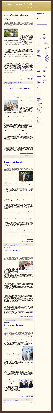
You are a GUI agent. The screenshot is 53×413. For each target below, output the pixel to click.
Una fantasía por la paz (12, 250)
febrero (46, 67)
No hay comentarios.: (20, 82)
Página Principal (19, 402)
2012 (45, 71)
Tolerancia (38, 121)
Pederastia (38, 105)
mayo (46, 63)
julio (45, 49)
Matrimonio (38, 88)
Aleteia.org (27, 271)
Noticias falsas (38, 98)
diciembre (46, 43)
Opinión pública (10, 83)
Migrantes (38, 89)
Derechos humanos (39, 56)
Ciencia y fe (38, 50)
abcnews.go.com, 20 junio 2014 (22, 68)
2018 (45, 37)
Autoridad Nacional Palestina (10, 287)
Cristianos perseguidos (38, 52)
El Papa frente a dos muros (13, 325)
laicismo (38, 81)
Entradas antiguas (31, 402)
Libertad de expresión (38, 85)
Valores (37, 124)
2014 (45, 42)
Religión (13, 83)
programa (7, 295)
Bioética (38, 49)
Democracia (38, 54)
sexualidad (38, 113)
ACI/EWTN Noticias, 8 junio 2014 (25, 44)
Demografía (38, 55)
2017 (45, 38)
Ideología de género (39, 76)
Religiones (12, 400)
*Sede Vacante (38, 41)
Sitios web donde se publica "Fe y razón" (42, 24)
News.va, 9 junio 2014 (20, 225)
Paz (10, 245)
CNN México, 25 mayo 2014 (15, 277)
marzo (46, 66)
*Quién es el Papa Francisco (39, 38)
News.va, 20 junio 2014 (23, 127)
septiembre (46, 47)
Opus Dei (38, 100)
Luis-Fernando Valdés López (40, 13)
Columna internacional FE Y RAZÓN (20, 4)
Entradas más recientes (6, 402)
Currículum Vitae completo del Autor (41, 23)
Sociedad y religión (13, 245)
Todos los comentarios (47, 85)
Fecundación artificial (38, 71)
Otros (37, 101)
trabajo (37, 122)
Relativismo (38, 109)
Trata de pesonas (39, 123)
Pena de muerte (38, 106)
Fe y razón (38, 70)
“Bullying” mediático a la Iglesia (16, 15)
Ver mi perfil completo (38, 14)
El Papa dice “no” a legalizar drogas (17, 88)
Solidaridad (38, 118)
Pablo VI (38, 102)
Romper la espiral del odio (13, 162)
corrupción (38, 51)
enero (46, 68)
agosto (46, 48)
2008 (45, 76)
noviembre (46, 44)
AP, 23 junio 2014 (17, 72)
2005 (45, 80)
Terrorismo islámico (39, 119)
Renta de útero (38, 112)
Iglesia (7, 83)
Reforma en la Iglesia (39, 107)
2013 (45, 70)
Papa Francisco (8, 245)
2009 (45, 75)
